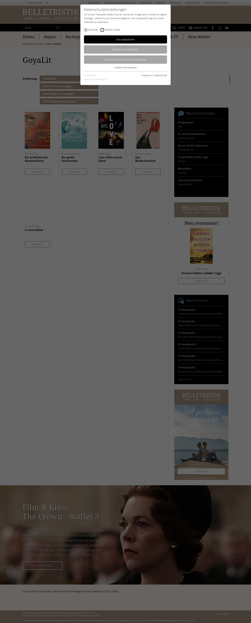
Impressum (147, 75)
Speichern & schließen (125, 49)
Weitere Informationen (125, 67)
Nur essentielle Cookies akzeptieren (125, 59)
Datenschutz (161, 75)
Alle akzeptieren (125, 39)
